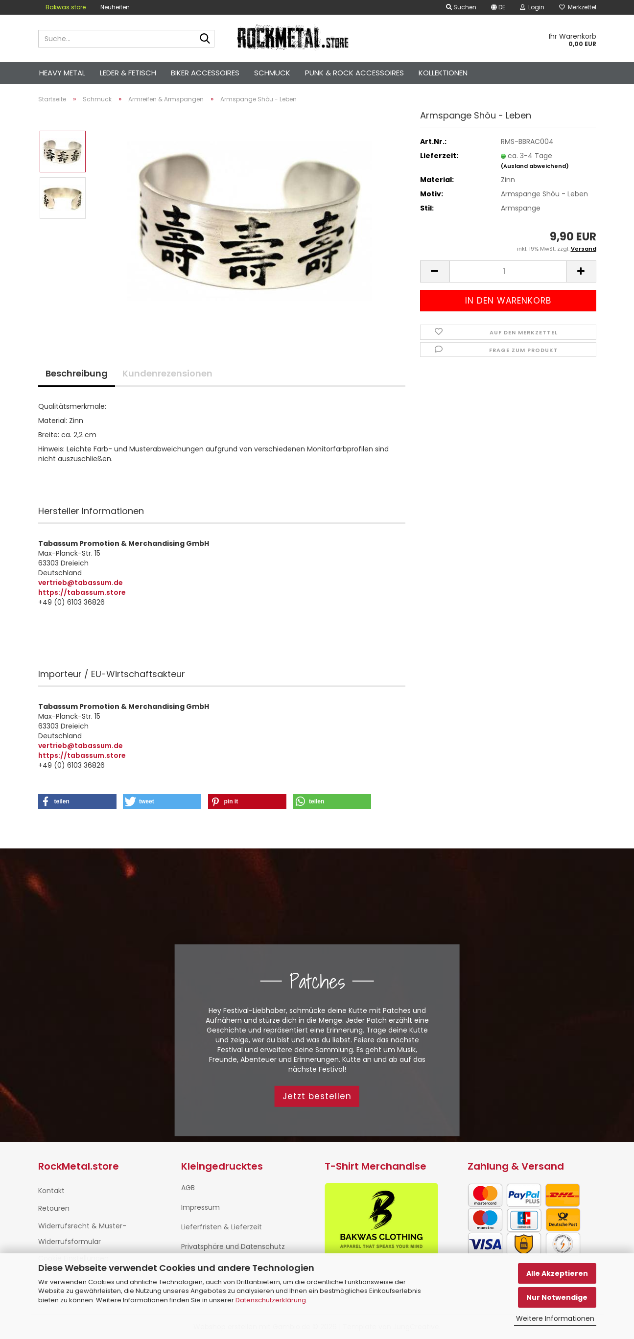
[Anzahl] (508, 271)
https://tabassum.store (82, 592)
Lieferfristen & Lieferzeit (221, 1227)
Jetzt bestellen (317, 1096)
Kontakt (51, 1191)
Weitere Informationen (555, 1318)
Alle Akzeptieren (557, 1273)
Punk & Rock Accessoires (354, 73)
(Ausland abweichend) (535, 166)
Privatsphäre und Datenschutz (233, 1246)
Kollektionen (443, 73)
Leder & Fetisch (128, 73)
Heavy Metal (62, 73)
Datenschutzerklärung (270, 1300)
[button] (434, 271)
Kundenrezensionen (167, 373)
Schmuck (272, 73)
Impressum (200, 1207)
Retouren (54, 1208)
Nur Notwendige (556, 1297)
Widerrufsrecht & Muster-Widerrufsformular (82, 1233)
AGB (188, 1188)
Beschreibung (77, 373)
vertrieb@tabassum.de (80, 582)
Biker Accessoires (205, 73)
